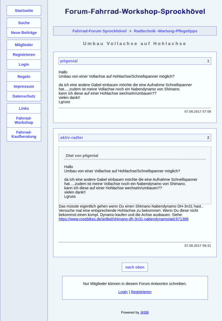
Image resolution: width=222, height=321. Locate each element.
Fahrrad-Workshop (24, 120)
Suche (23, 23)
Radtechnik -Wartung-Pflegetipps (165, 31)
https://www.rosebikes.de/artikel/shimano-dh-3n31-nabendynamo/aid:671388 (124, 219)
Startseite (24, 10)
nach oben (134, 267)
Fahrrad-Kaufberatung (23, 134)
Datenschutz (23, 96)
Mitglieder (24, 45)
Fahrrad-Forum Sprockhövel (99, 31)
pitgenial (69, 61)
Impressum (24, 86)
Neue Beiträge (24, 32)
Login (123, 292)
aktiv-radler (71, 137)
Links (24, 108)
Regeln (24, 76)
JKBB (144, 312)
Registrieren (141, 292)
